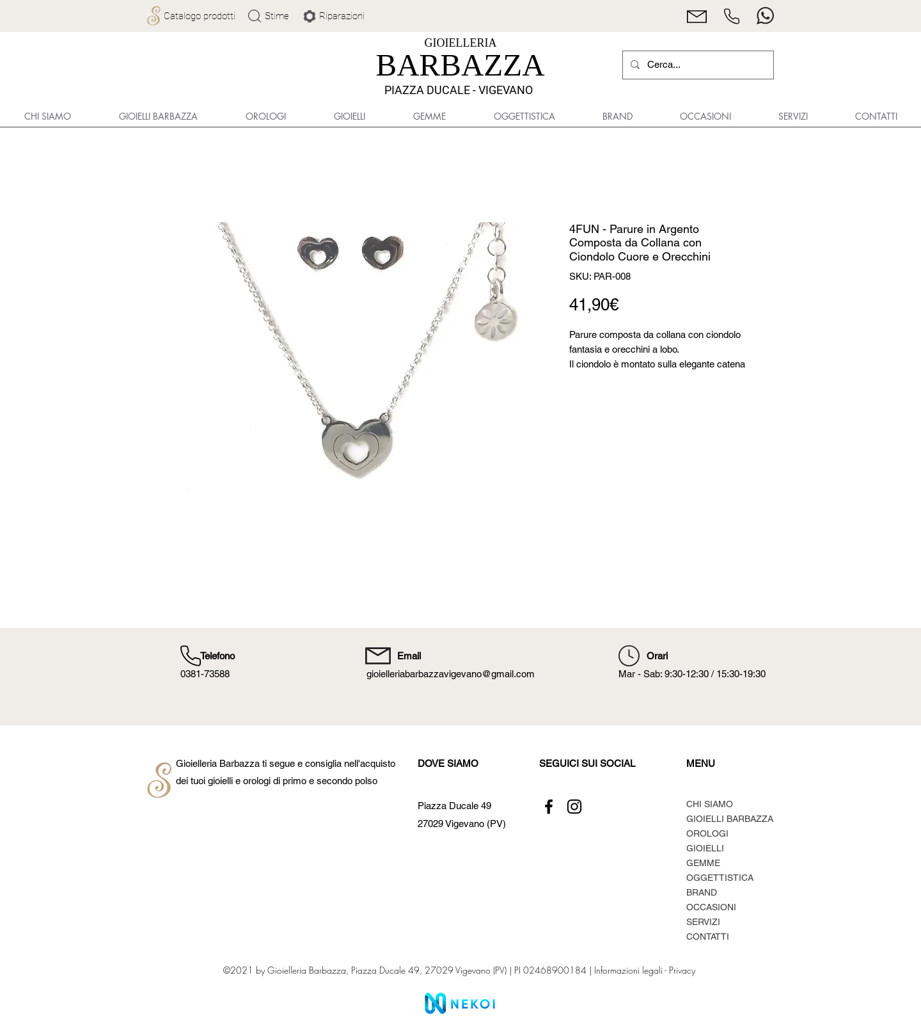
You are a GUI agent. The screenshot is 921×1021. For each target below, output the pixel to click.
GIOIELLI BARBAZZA (729, 819)
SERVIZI (703, 922)
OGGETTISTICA (719, 877)
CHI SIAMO (709, 804)
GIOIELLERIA (461, 42)
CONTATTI (707, 936)
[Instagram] (574, 806)
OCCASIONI (711, 907)
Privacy (682, 970)
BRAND (701, 892)
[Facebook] (548, 806)
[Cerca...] (696, 65)
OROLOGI (707, 833)
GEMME (703, 863)
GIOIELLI (705, 848)
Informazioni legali (628, 970)
